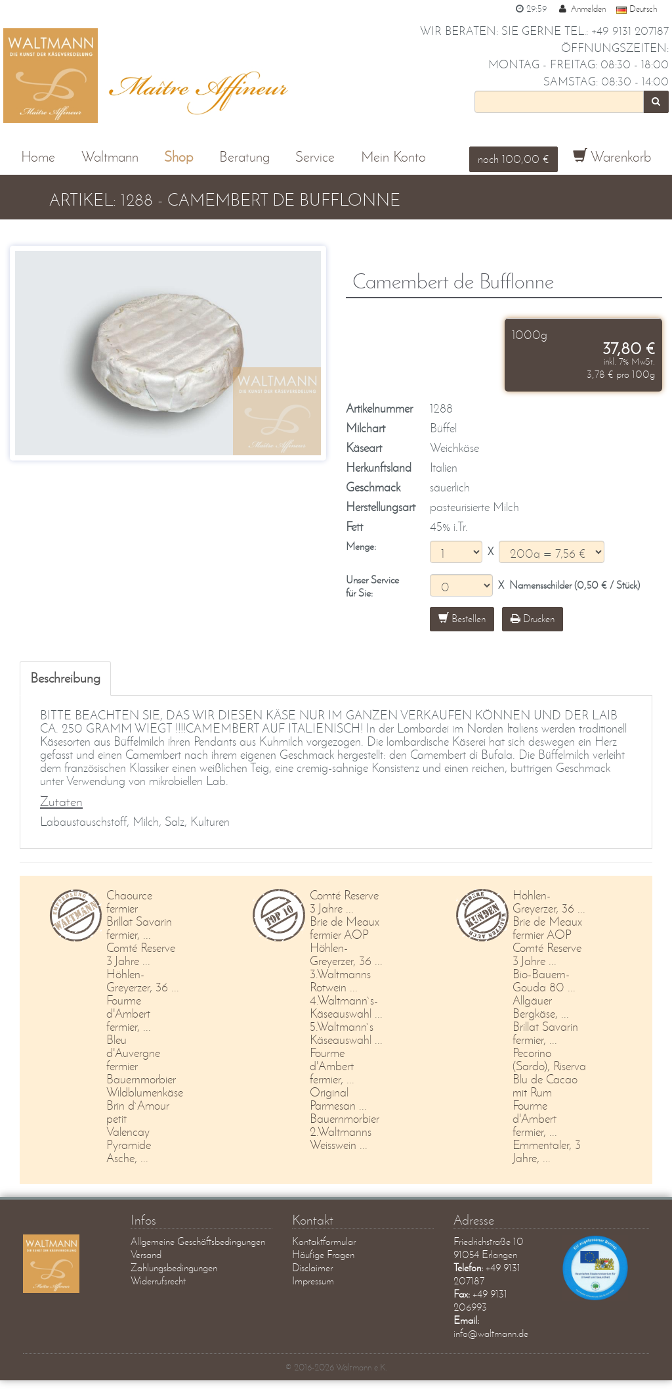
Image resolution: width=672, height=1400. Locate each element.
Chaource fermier (129, 902)
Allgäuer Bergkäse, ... (541, 1007)
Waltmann (109, 156)
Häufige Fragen (323, 1254)
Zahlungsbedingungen (174, 1267)
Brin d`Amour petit (137, 1112)
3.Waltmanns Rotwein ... (340, 980)
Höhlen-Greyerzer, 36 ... (142, 980)
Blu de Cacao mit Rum (545, 1086)
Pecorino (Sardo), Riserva (549, 1059)
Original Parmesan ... (338, 1099)
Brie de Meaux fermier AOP (344, 928)
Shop (178, 156)
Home (38, 156)
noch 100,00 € (513, 159)
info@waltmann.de (490, 1333)
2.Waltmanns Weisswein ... (340, 1138)
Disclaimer (312, 1267)
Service (315, 156)
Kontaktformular (324, 1241)
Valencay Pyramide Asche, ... (128, 1144)
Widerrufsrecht (158, 1281)
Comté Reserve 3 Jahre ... (140, 954)
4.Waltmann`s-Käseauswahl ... (346, 1007)
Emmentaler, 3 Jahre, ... (547, 1151)
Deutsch (636, 8)
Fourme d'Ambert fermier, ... (128, 1013)
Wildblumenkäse (144, 1092)
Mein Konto (393, 156)
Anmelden (581, 8)
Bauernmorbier (141, 1079)
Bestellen (462, 618)
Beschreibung (65, 677)
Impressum (313, 1281)
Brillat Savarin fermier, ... (139, 928)
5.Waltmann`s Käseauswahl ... (346, 1033)
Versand (146, 1254)
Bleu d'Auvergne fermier (133, 1052)
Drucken (533, 618)
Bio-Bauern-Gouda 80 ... (544, 980)
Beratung (244, 156)
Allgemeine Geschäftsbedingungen (198, 1241)
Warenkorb (612, 156)
